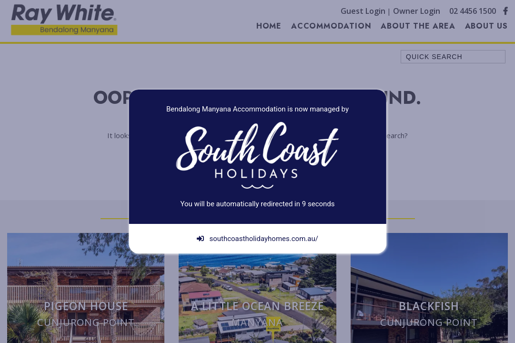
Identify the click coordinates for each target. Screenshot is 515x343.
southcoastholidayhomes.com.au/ (257, 238)
